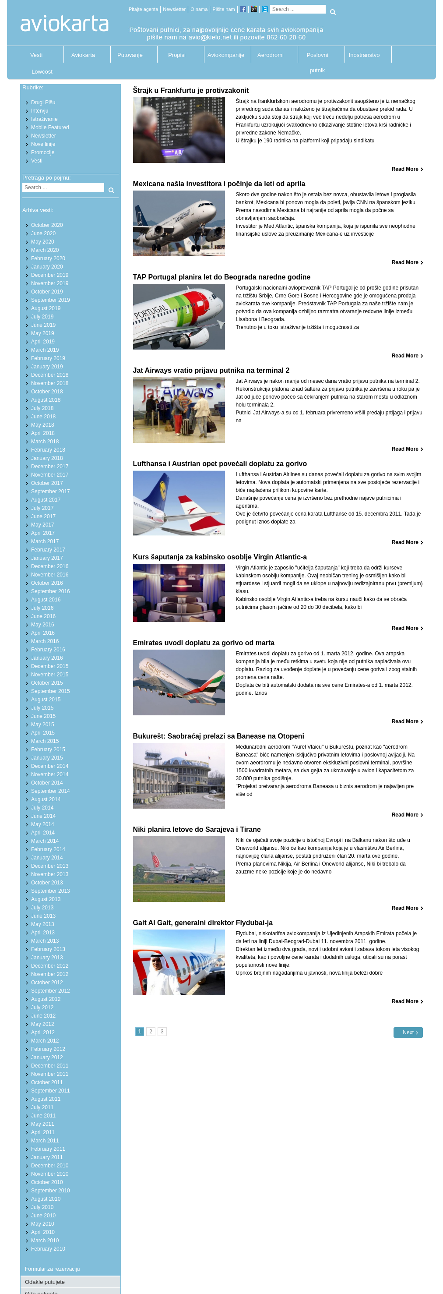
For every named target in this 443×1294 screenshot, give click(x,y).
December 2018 (49, 375)
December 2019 (49, 275)
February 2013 (48, 949)
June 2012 (43, 1016)
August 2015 (45, 699)
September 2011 (50, 1091)
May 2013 (42, 924)
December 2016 (49, 566)
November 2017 (49, 475)
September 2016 (50, 591)
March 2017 (45, 541)
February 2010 (48, 1249)
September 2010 (50, 1191)
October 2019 (47, 292)
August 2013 (45, 899)
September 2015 (50, 691)
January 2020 (47, 267)
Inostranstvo (364, 55)
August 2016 (45, 600)
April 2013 (43, 933)
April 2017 (43, 533)
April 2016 (43, 633)
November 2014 (49, 774)
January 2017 (47, 558)
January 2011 (47, 1157)
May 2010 (42, 1224)
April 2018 (43, 433)
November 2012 (49, 974)
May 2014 (42, 824)
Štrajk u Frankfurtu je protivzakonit (191, 90)
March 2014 (45, 841)
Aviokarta (83, 55)
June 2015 (43, 716)
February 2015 (48, 749)
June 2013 (43, 916)
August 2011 (45, 1099)
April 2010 (43, 1232)
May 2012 (42, 1024)
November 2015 (49, 675)
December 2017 (49, 466)
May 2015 (42, 724)
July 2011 (42, 1107)
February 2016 (48, 650)
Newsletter (174, 9)
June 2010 (43, 1216)
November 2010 (49, 1174)
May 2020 (42, 242)
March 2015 (45, 741)
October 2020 (47, 225)
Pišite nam (223, 9)
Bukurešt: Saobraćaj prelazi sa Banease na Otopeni (218, 736)
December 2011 (49, 1066)
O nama (198, 9)
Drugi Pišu (43, 102)
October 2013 (47, 883)
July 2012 (42, 1007)
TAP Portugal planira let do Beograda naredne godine (222, 277)
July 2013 (42, 908)
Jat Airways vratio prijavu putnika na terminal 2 (211, 370)
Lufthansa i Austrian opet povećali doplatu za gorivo (220, 463)
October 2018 (47, 392)
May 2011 (42, 1124)
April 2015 (43, 733)
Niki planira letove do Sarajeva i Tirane (197, 829)
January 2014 (47, 858)
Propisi (177, 55)
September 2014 (50, 791)
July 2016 (42, 608)
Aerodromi (270, 55)
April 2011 (43, 1132)
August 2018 (45, 400)
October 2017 (47, 483)
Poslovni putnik (317, 57)
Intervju (39, 111)
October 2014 (47, 783)
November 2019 (49, 283)
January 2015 (47, 758)
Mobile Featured (50, 127)
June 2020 (43, 233)
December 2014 (49, 766)
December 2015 (49, 666)
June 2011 (43, 1116)
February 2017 (48, 550)
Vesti (36, 55)
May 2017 (42, 525)
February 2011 (48, 1149)
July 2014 (42, 808)
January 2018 (47, 458)
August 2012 (45, 999)
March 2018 (45, 441)
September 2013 (50, 891)
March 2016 (45, 641)
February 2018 (48, 450)
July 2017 (42, 508)
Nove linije (43, 144)
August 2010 (45, 1199)
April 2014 (43, 833)
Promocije (42, 152)
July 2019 (42, 317)
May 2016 (42, 625)
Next (408, 1032)
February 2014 (48, 849)
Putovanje (130, 55)
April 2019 (43, 342)
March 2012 (45, 1041)
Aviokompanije (223, 55)
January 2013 (47, 958)
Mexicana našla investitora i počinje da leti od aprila (219, 183)
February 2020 (48, 258)
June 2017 (43, 516)
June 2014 (43, 816)
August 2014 (45, 799)
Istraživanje (44, 119)
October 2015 (47, 683)
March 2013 (45, 941)
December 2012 (49, 966)
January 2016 (47, 658)
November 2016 (49, 575)
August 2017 (45, 500)
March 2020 (45, 250)
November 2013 (49, 874)
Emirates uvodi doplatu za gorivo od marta (204, 643)
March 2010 (45, 1240)
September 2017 (50, 491)
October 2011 (47, 1082)
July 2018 (42, 408)
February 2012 (48, 1049)
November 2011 (49, 1074)
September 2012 (50, 991)
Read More (405, 169)
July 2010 (42, 1207)
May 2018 (42, 425)
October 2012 (47, 982)
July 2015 (42, 708)
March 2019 (45, 350)
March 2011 (45, 1141)
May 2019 (42, 333)
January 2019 (47, 367)
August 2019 (45, 308)
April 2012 (43, 1032)
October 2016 (47, 583)
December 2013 (49, 866)
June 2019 (43, 325)
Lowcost (42, 71)
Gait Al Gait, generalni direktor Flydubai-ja (203, 922)
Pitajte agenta (143, 9)
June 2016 (43, 616)
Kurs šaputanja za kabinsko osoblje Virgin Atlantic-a (220, 557)
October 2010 (47, 1182)
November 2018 (49, 383)
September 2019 (50, 300)
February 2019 (48, 358)
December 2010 (49, 1166)
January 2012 (47, 1057)
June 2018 (43, 417)
